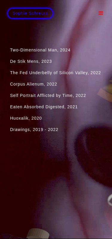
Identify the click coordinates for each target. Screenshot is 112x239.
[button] (101, 13)
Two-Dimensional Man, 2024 (40, 50)
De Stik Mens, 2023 (31, 61)
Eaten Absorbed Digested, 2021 (44, 106)
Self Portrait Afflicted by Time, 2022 (48, 95)
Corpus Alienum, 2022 (33, 84)
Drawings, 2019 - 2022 (34, 129)
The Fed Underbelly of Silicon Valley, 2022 (55, 72)
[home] (30, 13)
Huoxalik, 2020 (29, 118)
